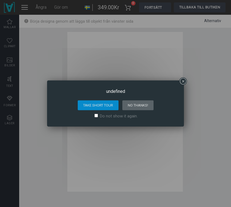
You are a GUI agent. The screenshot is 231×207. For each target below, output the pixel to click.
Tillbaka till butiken (199, 7)
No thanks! (138, 105)
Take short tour (98, 105)
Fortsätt (153, 7)
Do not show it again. (119, 116)
